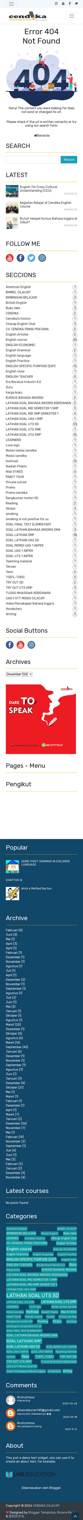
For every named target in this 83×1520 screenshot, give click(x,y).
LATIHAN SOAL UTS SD (22, 424)
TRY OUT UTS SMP (19, 588)
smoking (12, 514)
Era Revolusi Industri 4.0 (23, 382)
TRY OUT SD (14, 582)
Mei (8, 939)
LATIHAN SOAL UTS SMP (23, 435)
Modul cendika (16, 456)
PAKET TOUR (15, 477)
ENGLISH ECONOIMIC (20, 345)
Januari (11, 1011)
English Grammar (18, 350)
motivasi (12, 461)
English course (16, 340)
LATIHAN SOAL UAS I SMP (24, 419)
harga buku (14, 392)
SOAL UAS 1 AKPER (19, 551)
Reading (12, 503)
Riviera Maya (66, 1512)
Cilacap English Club (20, 324)
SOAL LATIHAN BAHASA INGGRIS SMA (33, 529)
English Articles (17, 334)
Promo (10, 487)
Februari (12, 930)
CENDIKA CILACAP (46, 1505)
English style (15, 371)
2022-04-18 (70, 1416)
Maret (10, 1024)
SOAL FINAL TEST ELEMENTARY (28, 524)
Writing (11, 614)
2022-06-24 (69, 1403)
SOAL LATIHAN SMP (20, 535)
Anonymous (25, 1397)
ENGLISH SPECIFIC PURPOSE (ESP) (30, 366)
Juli (8, 970)
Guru (9, 387)
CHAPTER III (14, 880)
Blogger (55, 1488)
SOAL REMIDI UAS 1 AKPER (25, 545)
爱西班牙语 (16, 1516)
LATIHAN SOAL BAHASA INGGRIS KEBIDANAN (38, 403)
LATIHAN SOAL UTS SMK (23, 429)
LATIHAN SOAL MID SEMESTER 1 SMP (32, 408)
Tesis (9, 572)
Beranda (43, 135)
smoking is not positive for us (27, 519)
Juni (9, 935)
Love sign (13, 445)
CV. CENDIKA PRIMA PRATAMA (27, 329)
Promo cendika (16, 493)
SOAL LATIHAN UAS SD (22, 540)
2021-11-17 (71, 1429)
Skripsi (10, 508)
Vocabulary (14, 609)
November (13, 962)
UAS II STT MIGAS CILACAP (25, 598)
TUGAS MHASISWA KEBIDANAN (28, 593)
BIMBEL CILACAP (18, 292)
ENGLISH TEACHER (19, 376)
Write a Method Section (36, 888)
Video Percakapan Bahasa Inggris (30, 603)
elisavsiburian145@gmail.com (38, 1410)
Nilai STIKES (14, 471)
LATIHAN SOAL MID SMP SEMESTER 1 (32, 413)
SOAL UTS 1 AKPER (19, 556)
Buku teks (13, 308)
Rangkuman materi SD (22, 498)
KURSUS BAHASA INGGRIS (25, 398)
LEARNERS (13, 440)
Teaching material (19, 561)
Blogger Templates (42, 1512)
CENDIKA (12, 313)
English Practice (17, 361)
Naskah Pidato (16, 466)
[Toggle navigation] (11, 4)
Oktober (11, 1015)
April (9, 944)
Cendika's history (18, 318)
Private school (16, 482)
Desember (13, 957)
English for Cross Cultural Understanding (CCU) (38, 188)
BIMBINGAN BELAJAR (21, 297)
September (14, 988)
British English (16, 303)
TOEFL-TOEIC (15, 577)
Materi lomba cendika (21, 450)
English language (18, 355)
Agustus (12, 966)
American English (18, 287)
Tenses (11, 566)
